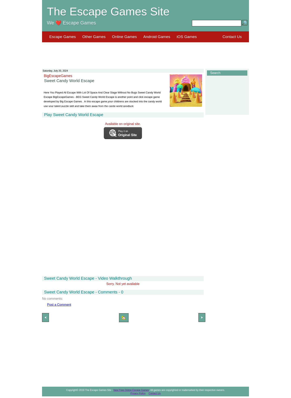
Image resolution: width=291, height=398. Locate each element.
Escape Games (62, 37)
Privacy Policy (138, 393)
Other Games (93, 37)
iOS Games (187, 37)
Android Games (156, 37)
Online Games (124, 37)
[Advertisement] (145, 53)
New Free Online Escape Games (131, 390)
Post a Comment (59, 304)
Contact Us (232, 37)
